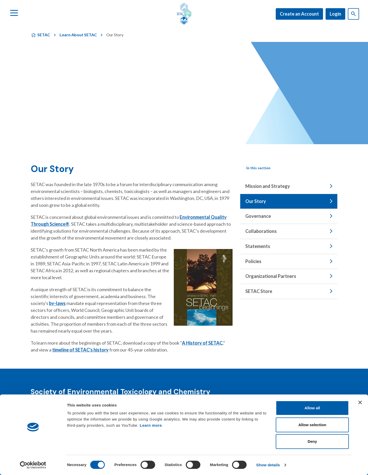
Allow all (312, 408)
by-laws (57, 303)
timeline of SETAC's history (80, 350)
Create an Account (299, 14)
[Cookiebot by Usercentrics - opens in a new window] (33, 465)
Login (335, 14)
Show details (268, 465)
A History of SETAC (202, 343)
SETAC (43, 34)
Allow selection (312, 425)
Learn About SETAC (78, 34)
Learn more (151, 425)
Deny (312, 441)
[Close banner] (360, 402)
